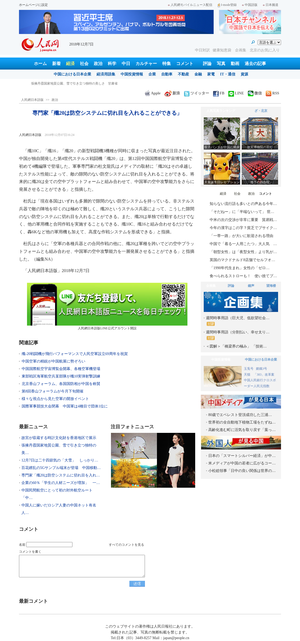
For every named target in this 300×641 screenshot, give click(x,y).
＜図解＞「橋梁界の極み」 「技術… (236, 346)
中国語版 (249, 5)
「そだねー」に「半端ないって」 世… (242, 212)
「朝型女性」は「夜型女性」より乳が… (243, 252)
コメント (184, 63)
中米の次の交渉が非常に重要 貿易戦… (243, 220)
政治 (98, 63)
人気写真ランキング (220, 111)
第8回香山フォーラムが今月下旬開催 (52, 391)
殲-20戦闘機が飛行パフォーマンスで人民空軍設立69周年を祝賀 (75, 354)
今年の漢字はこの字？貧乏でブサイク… (243, 228)
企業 (152, 74)
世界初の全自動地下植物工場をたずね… (242, 422)
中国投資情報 (132, 74)
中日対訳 (202, 50)
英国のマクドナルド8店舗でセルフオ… (242, 260)
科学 (112, 63)
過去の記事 (255, 63)
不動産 (183, 74)
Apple (152, 93)
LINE (236, 93)
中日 (126, 63)
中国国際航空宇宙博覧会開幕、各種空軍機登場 (61, 369)
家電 (211, 74)
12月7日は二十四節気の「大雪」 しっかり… (59, 460)
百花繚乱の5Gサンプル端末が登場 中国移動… (61, 468)
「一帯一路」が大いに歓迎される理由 (241, 236)
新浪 (172, 93)
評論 (207, 63)
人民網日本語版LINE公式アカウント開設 (107, 306)
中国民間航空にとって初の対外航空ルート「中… (57, 494)
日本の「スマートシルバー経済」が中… (242, 456)
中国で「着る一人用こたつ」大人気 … (243, 244)
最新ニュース (33, 426)
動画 (235, 63)
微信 (255, 93)
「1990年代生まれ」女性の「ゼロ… (240, 268)
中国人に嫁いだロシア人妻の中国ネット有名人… (58, 509)
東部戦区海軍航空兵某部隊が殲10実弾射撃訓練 (61, 376)
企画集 (241, 50)
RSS (272, 93)
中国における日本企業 (72, 74)
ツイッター (196, 93)
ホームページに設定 (33, 5)
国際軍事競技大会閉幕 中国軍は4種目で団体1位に (65, 406)
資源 (244, 74)
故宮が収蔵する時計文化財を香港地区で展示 (63, 83)
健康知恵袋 (222, 50)
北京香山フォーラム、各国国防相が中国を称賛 (61, 384)
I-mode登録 (227, 5)
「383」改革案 (263, 374)
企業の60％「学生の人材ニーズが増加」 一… (60, 483)
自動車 (166, 74)
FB (218, 93)
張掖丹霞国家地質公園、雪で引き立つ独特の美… (58, 449)
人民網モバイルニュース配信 (190, 5)
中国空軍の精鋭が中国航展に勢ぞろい (53, 361)
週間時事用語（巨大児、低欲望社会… (238, 321)
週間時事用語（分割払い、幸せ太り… (238, 335)
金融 (198, 74)
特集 (166, 63)
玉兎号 (248, 369)
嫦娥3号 (261, 369)
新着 (56, 63)
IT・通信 (227, 74)
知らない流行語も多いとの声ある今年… (243, 204)
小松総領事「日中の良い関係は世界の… (242, 471)
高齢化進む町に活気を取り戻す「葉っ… (242, 430)
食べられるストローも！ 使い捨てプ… (243, 276)
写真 (221, 63)
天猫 (247, 374)
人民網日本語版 (32, 100)
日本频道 (270, 5)
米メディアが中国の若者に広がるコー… (242, 463)
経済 (70, 63)
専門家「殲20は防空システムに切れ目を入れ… (60, 475)
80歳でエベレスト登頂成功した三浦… (240, 415)
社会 (84, 63)
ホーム (40, 63)
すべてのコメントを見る (126, 545)
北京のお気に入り (265, 50)
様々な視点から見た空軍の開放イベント (55, 399)
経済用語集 (106, 74)
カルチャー (146, 63)
